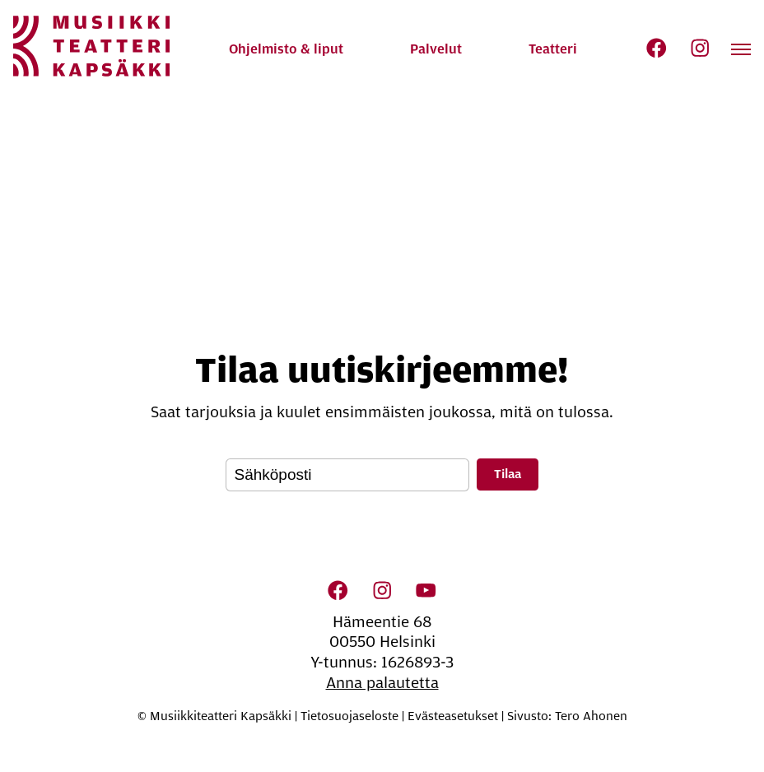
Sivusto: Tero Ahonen (567, 716)
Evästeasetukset (453, 716)
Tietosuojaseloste (349, 716)
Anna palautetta (382, 683)
